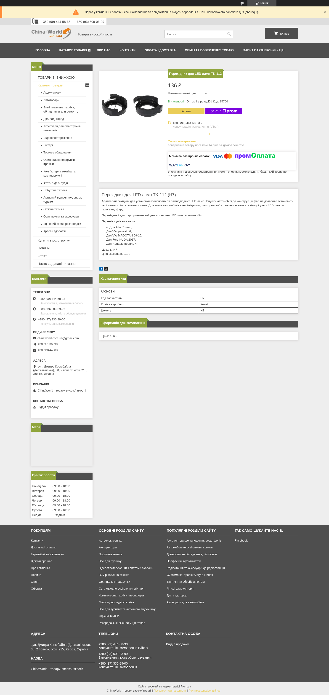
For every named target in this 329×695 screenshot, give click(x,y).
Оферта (36, 588)
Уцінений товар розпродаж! (62, 223)
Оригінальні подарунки (114, 581)
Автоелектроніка (110, 540)
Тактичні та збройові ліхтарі (186, 581)
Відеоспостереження (57, 138)
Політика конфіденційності (205, 690)
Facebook (241, 540)
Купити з (223, 111)
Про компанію (40, 568)
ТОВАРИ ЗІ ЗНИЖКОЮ (56, 77)
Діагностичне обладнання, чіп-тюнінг (192, 554)
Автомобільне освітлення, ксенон (190, 547)
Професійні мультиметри (184, 561)
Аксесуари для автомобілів (185, 602)
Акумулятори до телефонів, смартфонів (194, 540)
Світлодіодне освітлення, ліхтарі (121, 588)
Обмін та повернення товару (209, 50)
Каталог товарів (73, 50)
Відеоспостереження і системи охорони (126, 568)
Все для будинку (110, 561)
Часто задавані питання (57, 264)
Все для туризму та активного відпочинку (127, 609)
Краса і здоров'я (54, 231)
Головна (42, 50)
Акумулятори (52, 92)
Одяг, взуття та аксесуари (61, 216)
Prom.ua (186, 686)
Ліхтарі (48, 145)
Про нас (103, 50)
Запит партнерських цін (263, 50)
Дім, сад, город (53, 119)
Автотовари (51, 100)
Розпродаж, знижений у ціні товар (122, 623)
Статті (43, 256)
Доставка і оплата (43, 547)
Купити (186, 111)
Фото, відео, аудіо (55, 183)
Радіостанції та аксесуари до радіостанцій (196, 568)
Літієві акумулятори (180, 588)
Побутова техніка (55, 190)
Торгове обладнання (57, 152)
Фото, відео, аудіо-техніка (116, 602)
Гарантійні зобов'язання (47, 554)
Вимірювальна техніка (114, 575)
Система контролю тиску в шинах (190, 575)
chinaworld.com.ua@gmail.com (58, 338)
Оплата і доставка (160, 50)
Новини (44, 248)
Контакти (128, 50)
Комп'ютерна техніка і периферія (121, 595)
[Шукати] (229, 34)
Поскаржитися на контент (170, 690)
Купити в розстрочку (54, 240)
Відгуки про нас (41, 561)
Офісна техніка (53, 209)
